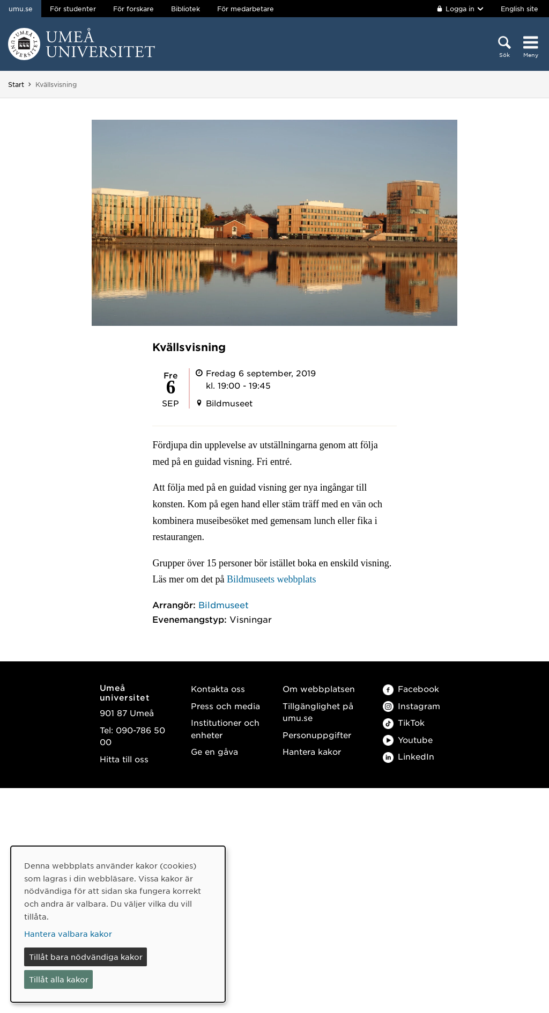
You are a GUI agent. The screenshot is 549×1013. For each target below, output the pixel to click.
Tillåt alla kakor (58, 979)
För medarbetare (245, 8)
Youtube (408, 739)
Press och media (225, 706)
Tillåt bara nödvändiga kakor (86, 956)
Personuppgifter (317, 735)
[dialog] (118, 924)
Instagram (411, 706)
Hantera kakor (312, 751)
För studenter (73, 8)
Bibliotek (185, 8)
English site (519, 8)
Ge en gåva (214, 751)
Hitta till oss (124, 759)
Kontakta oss (218, 688)
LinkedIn (408, 756)
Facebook (411, 688)
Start (16, 84)
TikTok (404, 722)
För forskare (133, 8)
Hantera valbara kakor (68, 933)
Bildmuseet (223, 604)
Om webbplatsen (319, 688)
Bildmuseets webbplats (271, 579)
